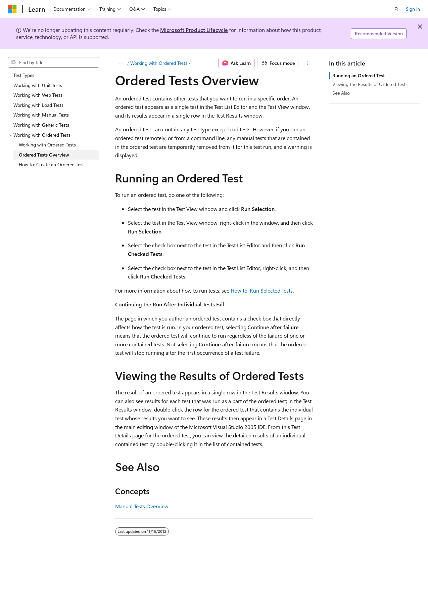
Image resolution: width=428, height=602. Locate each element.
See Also (341, 93)
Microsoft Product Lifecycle (194, 29)
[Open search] (396, 9)
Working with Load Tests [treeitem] (38, 105)
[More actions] (307, 63)
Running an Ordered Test (358, 75)
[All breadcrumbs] (121, 63)
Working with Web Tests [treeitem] (37, 95)
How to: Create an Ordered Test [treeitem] (51, 164)
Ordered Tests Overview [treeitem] (44, 155)
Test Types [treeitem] (23, 75)
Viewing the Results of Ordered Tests (370, 84)
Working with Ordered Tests (158, 63)
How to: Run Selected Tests (262, 290)
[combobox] (53, 62)
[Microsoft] (12, 9)
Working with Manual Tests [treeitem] (41, 115)
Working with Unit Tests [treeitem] (37, 85)
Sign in (413, 9)
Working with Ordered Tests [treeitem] (47, 144)
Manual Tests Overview (142, 506)
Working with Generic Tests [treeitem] (41, 125)
